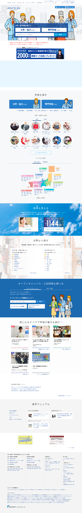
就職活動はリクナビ (46, 494)
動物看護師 (16, 256)
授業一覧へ (25, 374)
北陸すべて (38, 177)
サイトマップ (57, 1)
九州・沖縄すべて (24, 195)
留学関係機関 (29, 110)
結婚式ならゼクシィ (28, 499)
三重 (53, 191)
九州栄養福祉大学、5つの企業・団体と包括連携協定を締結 (23, 388)
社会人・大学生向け (65, 2)
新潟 (40, 170)
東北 (11, 468)
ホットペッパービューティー (31, 500)
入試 (10, 417)
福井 (41, 176)
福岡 (22, 192)
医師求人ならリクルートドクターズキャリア (62, 496)
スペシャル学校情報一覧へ (43, 374)
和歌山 (41, 192)
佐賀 (25, 192)
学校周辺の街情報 (66, 479)
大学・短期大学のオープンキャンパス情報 (15, 460)
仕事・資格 (19, 2)
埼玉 (62, 184)
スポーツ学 (49, 261)
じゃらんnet (21, 499)
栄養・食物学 (49, 259)
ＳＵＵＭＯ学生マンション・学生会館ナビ (57, 489)
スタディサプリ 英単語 (28, 489)
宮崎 (25, 193)
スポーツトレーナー (48, 464)
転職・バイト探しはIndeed (45, 497)
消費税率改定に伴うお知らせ (68, 484)
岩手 (57, 176)
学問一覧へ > (67, 272)
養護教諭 (16, 261)
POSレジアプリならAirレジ (36, 502)
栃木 (56, 184)
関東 (14, 468)
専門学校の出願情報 (30, 462)
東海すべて (46, 192)
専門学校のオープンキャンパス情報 (33, 460)
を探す (27, 30)
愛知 (50, 191)
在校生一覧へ (25, 349)
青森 (55, 176)
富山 (36, 176)
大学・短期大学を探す (11, 458)
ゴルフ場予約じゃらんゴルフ (24, 502)
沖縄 (31, 193)
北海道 (57, 170)
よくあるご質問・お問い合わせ (68, 1)
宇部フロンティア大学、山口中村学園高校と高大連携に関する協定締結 (26, 387)
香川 (25, 179)
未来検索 (9, 2)
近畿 (8, 470)
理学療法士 (16, 266)
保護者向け (72, 2)
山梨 (43, 170)
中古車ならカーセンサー (12, 500)
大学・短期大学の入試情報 (12, 462)
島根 (25, 177)
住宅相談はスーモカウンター (55, 499)
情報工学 (48, 264)
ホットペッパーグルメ (21, 500)
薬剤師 (15, 270)
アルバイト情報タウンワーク (36, 496)
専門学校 (33, 2)
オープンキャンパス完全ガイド (34, 306)
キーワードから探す (67, 478)
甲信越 (16, 468)
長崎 (27, 192)
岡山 (27, 177)
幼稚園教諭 (55, 461)
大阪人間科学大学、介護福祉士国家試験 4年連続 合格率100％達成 (25, 390)
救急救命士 (16, 264)
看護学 (48, 256)
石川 (39, 176)
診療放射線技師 (17, 257)
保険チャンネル (55, 500)
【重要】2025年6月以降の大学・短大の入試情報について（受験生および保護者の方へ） (29, 42)
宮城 (60, 176)
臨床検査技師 (16, 263)
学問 (23, 2)
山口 (32, 177)
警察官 (15, 259)
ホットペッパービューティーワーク (44, 500)
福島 (60, 178)
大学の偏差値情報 (10, 464)
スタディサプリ (10, 489)
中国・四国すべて (24, 180)
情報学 (48, 268)
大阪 (40, 191)
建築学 (48, 257)
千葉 (54, 185)
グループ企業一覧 (57, 502)
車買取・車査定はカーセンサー (13, 496)
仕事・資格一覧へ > (33, 272)
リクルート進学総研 (37, 489)
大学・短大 (28, 2)
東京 (56, 185)
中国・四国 (12, 470)
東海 (19, 468)
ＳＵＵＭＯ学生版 (45, 489)
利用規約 (65, 470)
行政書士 (46, 461)
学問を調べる (47, 465)
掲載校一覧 (65, 476)
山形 (57, 178)
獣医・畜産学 (49, 263)
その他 (70, 110)
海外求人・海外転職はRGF (64, 500)
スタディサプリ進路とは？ (68, 464)
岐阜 (45, 191)
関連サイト (51, 502)
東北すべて (56, 179)
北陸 (22, 468)
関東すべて (55, 187)
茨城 (54, 184)
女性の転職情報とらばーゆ (37, 494)
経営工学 (50, 470)
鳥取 (22, 177)
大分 (22, 193)
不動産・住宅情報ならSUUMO (38, 499)
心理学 (48, 254)
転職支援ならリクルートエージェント (24, 494)
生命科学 (46, 470)
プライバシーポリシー (67, 472)
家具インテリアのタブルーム (12, 502)
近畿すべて (36, 194)
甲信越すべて (42, 171)
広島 (30, 177)
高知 (30, 179)
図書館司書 (16, 254)
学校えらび (11, 413)
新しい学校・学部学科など (41, 110)
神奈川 (59, 185)
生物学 (48, 266)
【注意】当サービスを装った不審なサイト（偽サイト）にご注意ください (26, 44)
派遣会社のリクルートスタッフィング (64, 494)
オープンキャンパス (47, 2)
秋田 (55, 178)
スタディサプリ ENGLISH (19, 489)
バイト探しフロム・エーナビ (25, 496)
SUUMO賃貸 (47, 499)
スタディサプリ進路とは (48, 1)
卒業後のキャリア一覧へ (43, 349)
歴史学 (48, 270)
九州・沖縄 (17, 470)
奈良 (38, 192)
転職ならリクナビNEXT (11, 494)
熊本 (30, 192)
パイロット (50, 461)
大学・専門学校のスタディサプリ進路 (58, 497)
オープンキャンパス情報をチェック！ (22, 298)
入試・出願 (54, 2)
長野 (45, 170)
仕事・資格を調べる (49, 458)
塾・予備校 (63, 110)
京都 (38, 191)
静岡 (48, 191)
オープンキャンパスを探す (18, 306)
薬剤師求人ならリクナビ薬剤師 (13, 497)
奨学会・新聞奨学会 (54, 110)
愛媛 (27, 179)
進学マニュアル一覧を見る (15, 419)
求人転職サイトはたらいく (48, 496)
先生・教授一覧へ (66, 349)
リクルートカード (45, 502)
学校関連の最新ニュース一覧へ (64, 395)
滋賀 (35, 191)
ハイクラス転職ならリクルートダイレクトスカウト (29, 497)
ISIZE (62, 502)
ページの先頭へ (72, 447)
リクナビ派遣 (53, 494)
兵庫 (35, 192)
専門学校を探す (30, 458)
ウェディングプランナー (19, 268)
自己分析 (13, 2)
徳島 (22, 179)
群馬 (59, 184)
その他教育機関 (39, 2)
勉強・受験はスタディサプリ (12, 499)
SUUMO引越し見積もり (66, 499)
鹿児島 (27, 193)
